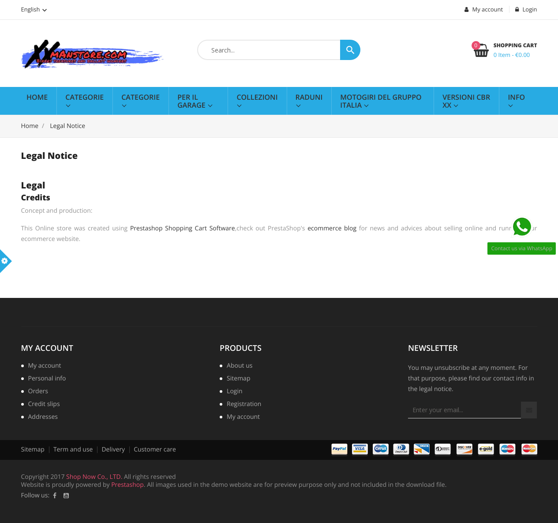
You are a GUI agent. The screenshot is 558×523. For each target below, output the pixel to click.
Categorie (84, 97)
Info (516, 97)
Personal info (47, 379)
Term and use (73, 449)
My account (47, 348)
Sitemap (238, 379)
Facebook (54, 495)
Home (37, 97)
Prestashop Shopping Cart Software (182, 228)
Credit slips (44, 404)
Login (234, 391)
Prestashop (127, 485)
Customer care (155, 449)
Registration (244, 404)
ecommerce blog (331, 228)
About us (239, 366)
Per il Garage (192, 101)
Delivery (113, 449)
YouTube (66, 495)
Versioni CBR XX (466, 101)
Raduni (309, 97)
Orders (38, 391)
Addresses (43, 417)
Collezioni (256, 97)
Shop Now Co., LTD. (94, 477)
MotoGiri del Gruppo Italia (380, 101)
